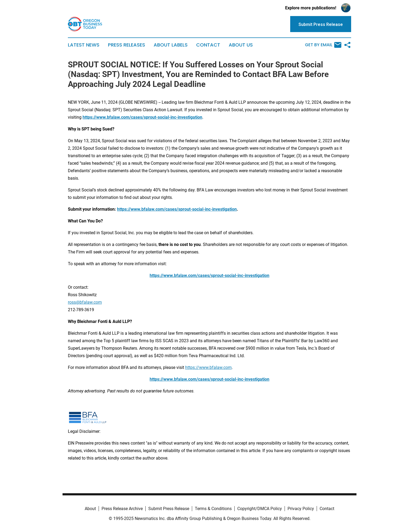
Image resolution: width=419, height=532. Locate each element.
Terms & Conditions (213, 508)
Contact (208, 45)
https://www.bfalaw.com (208, 367)
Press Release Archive (122, 508)
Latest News (83, 45)
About (90, 508)
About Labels (171, 45)
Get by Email (323, 45)
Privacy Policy (301, 508)
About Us (241, 45)
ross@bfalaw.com (85, 302)
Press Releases (126, 45)
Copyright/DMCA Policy (259, 508)
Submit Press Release (168, 508)
